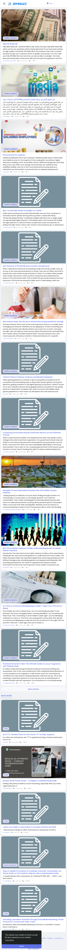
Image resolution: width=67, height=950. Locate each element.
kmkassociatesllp (9, 625)
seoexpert (7, 116)
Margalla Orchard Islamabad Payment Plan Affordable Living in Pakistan (30, 491)
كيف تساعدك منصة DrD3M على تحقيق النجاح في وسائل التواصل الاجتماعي (29, 99)
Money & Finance (10, 38)
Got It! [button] (21, 946)
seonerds (7, 832)
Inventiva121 (7, 929)
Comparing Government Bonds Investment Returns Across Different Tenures (32, 434)
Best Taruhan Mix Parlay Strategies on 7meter (22, 210)
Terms (43, 938)
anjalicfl (6, 172)
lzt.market (33, 949)
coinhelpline (7, 881)
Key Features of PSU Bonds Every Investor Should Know (26, 266)
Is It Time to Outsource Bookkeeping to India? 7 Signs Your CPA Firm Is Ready (32, 607)
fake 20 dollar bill (10, 44)
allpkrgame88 (8, 227)
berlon (6, 394)
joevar (6, 742)
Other (6, 728)
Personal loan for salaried (14, 155)
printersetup (7, 788)
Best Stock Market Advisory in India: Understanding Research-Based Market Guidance (32, 549)
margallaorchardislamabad (12, 509)
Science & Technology (10, 865)
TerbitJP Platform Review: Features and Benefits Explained (27, 377)
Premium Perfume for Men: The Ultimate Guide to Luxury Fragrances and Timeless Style (32, 665)
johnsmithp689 (8, 338)
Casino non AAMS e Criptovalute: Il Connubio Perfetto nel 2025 (29, 827)
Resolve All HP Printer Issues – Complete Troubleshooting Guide (30, 781)
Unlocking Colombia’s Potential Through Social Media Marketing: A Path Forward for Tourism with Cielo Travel (33, 920)
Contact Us (58, 938)
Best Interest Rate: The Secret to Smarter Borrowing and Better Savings (33, 322)
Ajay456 (6, 567)
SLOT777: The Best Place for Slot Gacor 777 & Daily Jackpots (28, 734)
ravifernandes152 (9, 283)
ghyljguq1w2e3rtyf (9, 683)
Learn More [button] (9, 940)
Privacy (50, 938)
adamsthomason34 (10, 61)
